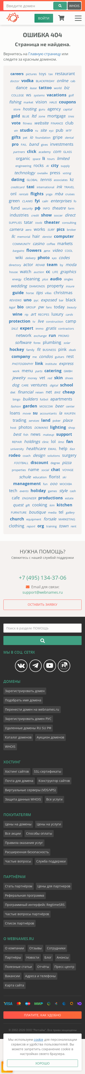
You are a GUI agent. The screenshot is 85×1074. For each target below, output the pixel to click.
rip (26, 314)
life (55, 272)
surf (50, 230)
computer (64, 236)
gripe (58, 137)
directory (15, 265)
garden (30, 406)
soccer (58, 215)
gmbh (68, 371)
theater (52, 222)
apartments (61, 399)
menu (27, 370)
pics (61, 229)
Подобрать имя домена (23, 700)
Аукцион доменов (50, 737)
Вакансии (12, 976)
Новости (32, 957)
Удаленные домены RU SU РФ (28, 728)
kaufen (69, 413)
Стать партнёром (18, 886)
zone (42, 116)
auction (39, 272)
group (31, 307)
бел (72, 449)
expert (26, 328)
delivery (30, 258)
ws (28, 95)
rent (73, 526)
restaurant (65, 73)
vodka (27, 80)
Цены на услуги (49, 824)
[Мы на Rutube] (64, 666)
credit (35, 215)
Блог (47, 957)
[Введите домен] (28, 5)
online (62, 80)
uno (28, 300)
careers (17, 73)
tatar (28, 222)
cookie (38, 1039)
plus (45, 279)
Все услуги (54, 799)
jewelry (18, 377)
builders (30, 399)
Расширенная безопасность (27, 852)
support (64, 434)
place (68, 420)
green (14, 200)
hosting (29, 109)
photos (25, 427)
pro (15, 144)
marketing (66, 519)
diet (12, 392)
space (36, 159)
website (41, 123)
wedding (19, 285)
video (57, 250)
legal (12, 307)
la (60, 413)
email (52, 449)
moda (71, 264)
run (52, 335)
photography (22, 364)
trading (19, 420)
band (34, 144)
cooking (39, 504)
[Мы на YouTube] (50, 666)
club (69, 123)
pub (59, 130)
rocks (39, 165)
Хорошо (42, 1063)
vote (16, 123)
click (31, 151)
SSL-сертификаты (47, 771)
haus (53, 102)
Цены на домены (18, 824)
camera (16, 229)
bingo (16, 399)
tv (34, 321)
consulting (69, 223)
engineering (23, 166)
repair (17, 442)
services (34, 421)
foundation (43, 138)
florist (54, 476)
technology (24, 172)
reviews (15, 300)
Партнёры (13, 957)
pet (25, 138)
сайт (45, 201)
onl (13, 193)
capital (67, 109)
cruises (70, 194)
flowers (33, 250)
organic (23, 158)
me (34, 357)
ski (64, 477)
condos (46, 356)
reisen (39, 392)
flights (37, 194)
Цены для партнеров (53, 886)
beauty (71, 307)
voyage (67, 470)
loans (15, 413)
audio (56, 279)
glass (67, 152)
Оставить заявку (42, 604)
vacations (56, 95)
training (51, 526)
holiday (38, 490)
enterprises (61, 200)
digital (54, 385)
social (45, 470)
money (32, 378)
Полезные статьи (18, 966)
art (33, 314)
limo (61, 442)
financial (25, 392)
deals (72, 350)
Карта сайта (14, 985)
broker (71, 230)
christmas (63, 292)
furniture (19, 512)
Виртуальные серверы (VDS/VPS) (30, 790)
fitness (27, 123)
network (23, 335)
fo (75, 201)
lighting (58, 427)
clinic (45, 442)
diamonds (37, 286)
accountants (48, 413)
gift (28, 505)
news (36, 434)
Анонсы (63, 957)
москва (66, 484)
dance (21, 87)
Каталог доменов (18, 737)
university (17, 449)
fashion (16, 406)
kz (72, 179)
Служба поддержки (51, 861)
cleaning (32, 278)
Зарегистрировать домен (25, 691)
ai (47, 166)
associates (61, 180)
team (52, 264)
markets (65, 243)
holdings (32, 441)
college (17, 95)
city (54, 165)
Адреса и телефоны (40, 976)
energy (17, 279)
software (23, 342)
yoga (49, 194)
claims (27, 201)
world (58, 88)
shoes (69, 378)
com (57, 151)
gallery (70, 512)
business (49, 350)
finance (57, 123)
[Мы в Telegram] (35, 666)
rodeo (14, 455)
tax (51, 74)
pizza (66, 462)
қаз (54, 258)
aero (28, 230)
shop (71, 428)
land (45, 420)
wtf (68, 131)
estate (69, 498)
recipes (43, 314)
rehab (39, 265)
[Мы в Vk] (21, 666)
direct (70, 215)
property (55, 285)
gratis (51, 328)
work (16, 371)
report (31, 526)
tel (61, 512)
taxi (30, 187)
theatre (59, 208)
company (21, 356)
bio (20, 307)
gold (15, 116)
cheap (69, 392)
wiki (19, 257)
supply (65, 166)
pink (62, 349)
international (45, 187)
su (35, 413)
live (41, 321)
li (43, 158)
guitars (59, 357)
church (17, 519)
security (27, 208)
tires (71, 116)
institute (51, 364)
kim (51, 505)
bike (57, 392)
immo (40, 328)
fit (38, 349)
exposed (49, 299)
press (55, 172)
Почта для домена (19, 781)
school (66, 385)
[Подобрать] (60, 6)
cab (72, 81)
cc (48, 271)
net (49, 392)
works (39, 229)
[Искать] (42, 640)
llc (13, 236)
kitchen (64, 505)
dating (17, 179)
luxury (57, 314)
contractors (66, 328)
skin (58, 378)
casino (38, 243)
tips (39, 292)
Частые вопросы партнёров (27, 914)
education (40, 477)
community (21, 244)
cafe (16, 497)
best (17, 434)
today (59, 307)
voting (67, 173)
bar (61, 300)
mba (59, 193)
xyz (51, 131)
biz (66, 87)
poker (57, 421)
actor (28, 264)
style (63, 490)
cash (73, 491)
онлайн (42, 173)
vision (41, 102)
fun (45, 484)
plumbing (52, 342)
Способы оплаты (39, 833)
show (46, 215)
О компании (14, 948)
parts (38, 371)
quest (18, 504)
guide (18, 292)
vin (16, 131)
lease (33, 88)
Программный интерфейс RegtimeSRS (35, 905)
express (66, 363)
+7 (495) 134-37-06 (42, 577)
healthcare (36, 448)
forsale (50, 519)
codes (64, 257)
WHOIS (74, 6)
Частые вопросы (18, 861)
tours (51, 159)
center (70, 406)
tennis (45, 179)
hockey (17, 349)
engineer (29, 498)
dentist (47, 237)
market (28, 102)
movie (26, 413)
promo (63, 336)
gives (44, 145)
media (52, 512)
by (61, 265)
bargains (18, 251)
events (23, 491)
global (32, 180)
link (39, 363)
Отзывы (35, 948)
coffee (51, 244)
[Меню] (78, 18)
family (30, 350)
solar (66, 343)
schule (25, 476)
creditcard (17, 187)
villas (48, 293)
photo (44, 257)
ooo (53, 483)
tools (38, 223)
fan (69, 441)
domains (41, 428)
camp (71, 321)
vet (42, 377)
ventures (39, 385)
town (63, 526)
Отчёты (43, 966)
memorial (23, 237)
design (39, 455)
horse (30, 293)
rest (70, 356)
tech (13, 490)
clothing (16, 526)
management (27, 483)
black (71, 299)
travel (69, 187)
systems (39, 95)
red (49, 378)
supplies (15, 223)
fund (15, 208)
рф (38, 208)
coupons (67, 102)
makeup (48, 435)
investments (61, 144)
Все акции (13, 833)
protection (19, 321)
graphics (68, 271)
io (31, 137)
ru (36, 131)
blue (25, 116)
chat (55, 469)
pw (41, 307)
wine (17, 314)
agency (54, 109)
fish (25, 435)
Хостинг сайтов (17, 771)
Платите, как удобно (42, 1015)
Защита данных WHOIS (23, 799)
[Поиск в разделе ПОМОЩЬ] (42, 628)
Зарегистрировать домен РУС (28, 719)
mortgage (56, 116)
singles (68, 279)
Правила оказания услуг (24, 843)
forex (37, 343)
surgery (69, 455)
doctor (14, 81)
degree (55, 463)
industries (19, 215)
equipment (33, 519)
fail (24, 145)
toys (42, 73)
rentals (23, 194)
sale (14, 328)
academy (45, 152)
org (40, 526)
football (21, 463)
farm (71, 208)
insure (70, 286)
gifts (16, 137)
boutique (37, 512)
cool (69, 251)
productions (50, 498)
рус (36, 300)
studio (26, 130)
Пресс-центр (64, 966)
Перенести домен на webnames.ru (32, 709)
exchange (40, 336)
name (33, 469)
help (63, 448)
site (43, 130)
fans (49, 307)
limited (63, 158)
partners (19, 152)
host (13, 428)
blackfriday (45, 81)
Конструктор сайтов (54, 781)
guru (42, 109)
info (46, 208)
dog (15, 385)
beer (59, 406)
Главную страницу (44, 53)
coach (27, 456)
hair (36, 236)
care (25, 385)
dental (69, 138)
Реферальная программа (24, 895)
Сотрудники (56, 948)
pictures (31, 74)
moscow (46, 406)
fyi (37, 201)
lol (53, 441)
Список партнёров (19, 923)
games (52, 491)
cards (69, 314)
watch (25, 271)
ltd (34, 116)
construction (54, 321)
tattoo (45, 87)
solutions (53, 456)
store (16, 109)
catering (52, 371)
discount (39, 462)
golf (71, 95)
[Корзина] (60, 18)
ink (59, 186)
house (13, 272)
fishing (15, 102)
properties (19, 470)
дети (47, 251)
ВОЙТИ (43, 18)
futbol (44, 399)
